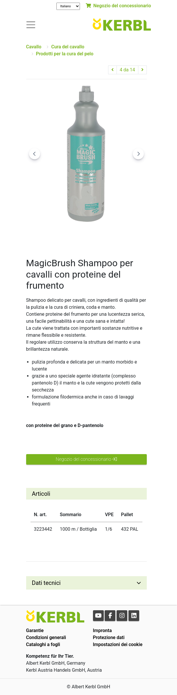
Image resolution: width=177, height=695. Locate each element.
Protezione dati (109, 637)
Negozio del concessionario (118, 5)
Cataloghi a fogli (43, 644)
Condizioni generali (46, 637)
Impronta (102, 630)
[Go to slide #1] (56, 236)
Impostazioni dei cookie (118, 644)
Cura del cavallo (67, 47)
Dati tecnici (46, 582)
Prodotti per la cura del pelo (65, 54)
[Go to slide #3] (116, 236)
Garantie (35, 630)
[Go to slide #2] (86, 236)
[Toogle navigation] (31, 24)
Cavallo (34, 47)
